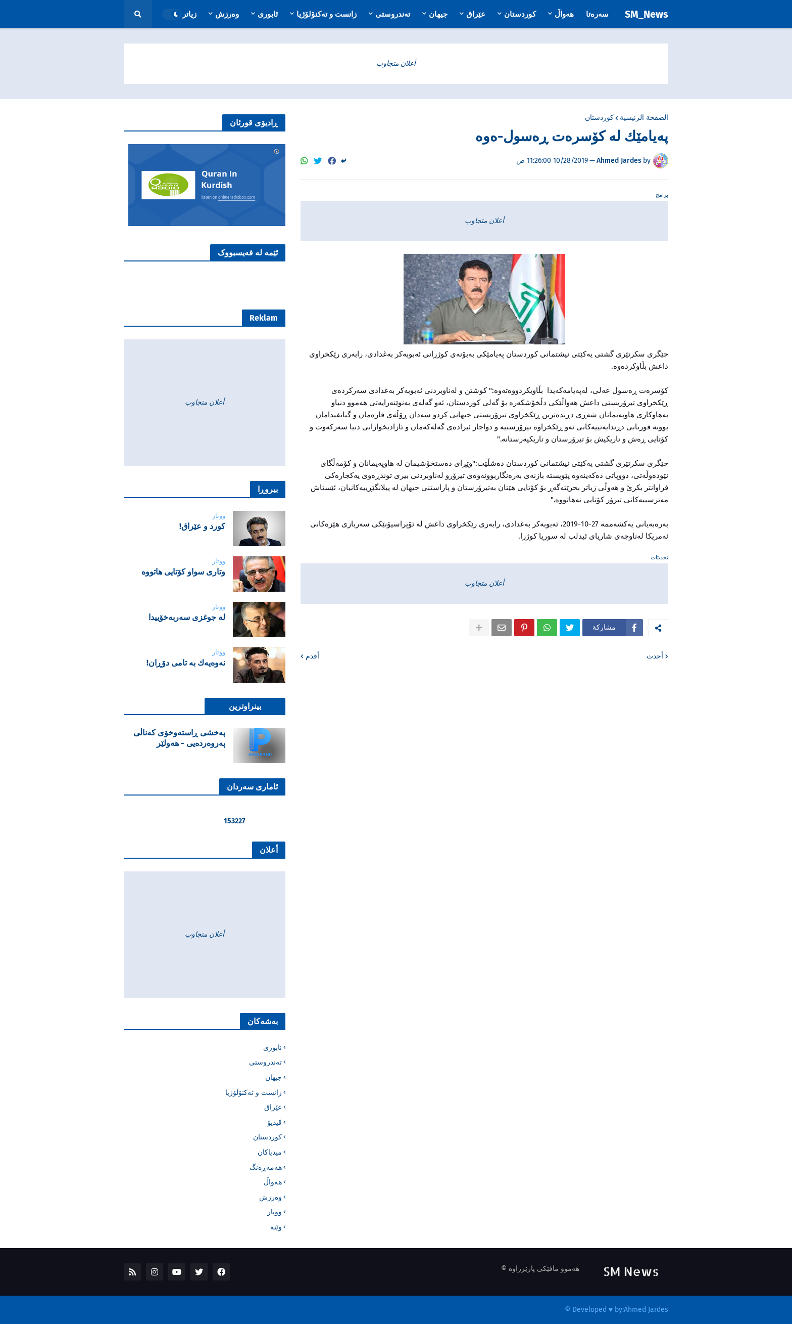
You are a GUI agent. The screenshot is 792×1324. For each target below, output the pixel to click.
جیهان (273, 1077)
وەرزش (270, 1197)
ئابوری (272, 1047)
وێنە (276, 1227)
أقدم (312, 656)
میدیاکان (270, 1152)
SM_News (646, 14)
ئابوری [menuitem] (268, 14)
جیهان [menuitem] (438, 14)
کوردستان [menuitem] (520, 14)
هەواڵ (273, 1182)
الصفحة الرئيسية (644, 117)
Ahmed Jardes (646, 1309)
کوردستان (599, 117)
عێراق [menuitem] (475, 14)
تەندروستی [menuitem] (392, 14)
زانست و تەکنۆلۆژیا (253, 1092)
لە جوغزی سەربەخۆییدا (186, 617)
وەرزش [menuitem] (227, 14)
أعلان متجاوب (396, 63)
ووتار (274, 1212)
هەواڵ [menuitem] (564, 14)
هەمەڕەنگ (266, 1167)
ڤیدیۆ (274, 1122)
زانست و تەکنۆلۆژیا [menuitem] (326, 14)
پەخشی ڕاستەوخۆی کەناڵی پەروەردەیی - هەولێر (179, 738)
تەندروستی (265, 1062)
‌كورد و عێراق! (202, 526)
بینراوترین (245, 706)
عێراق (273, 1107)
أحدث (655, 656)
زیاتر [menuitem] (189, 14)
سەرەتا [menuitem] (597, 14)
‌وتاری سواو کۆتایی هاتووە (183, 572)
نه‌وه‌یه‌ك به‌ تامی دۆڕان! (185, 663)
